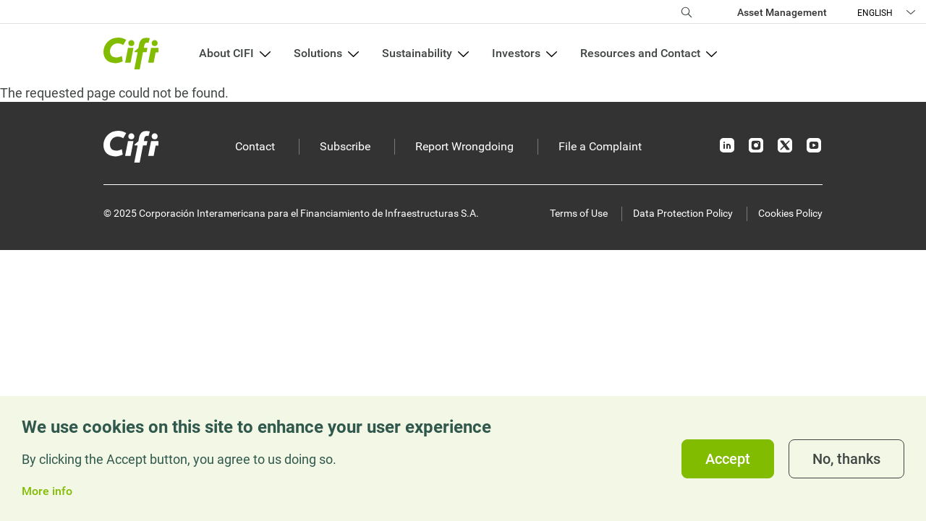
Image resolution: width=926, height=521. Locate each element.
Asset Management (782, 12)
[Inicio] (130, 147)
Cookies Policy (790, 213)
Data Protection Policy (683, 213)
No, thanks (846, 459)
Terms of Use (579, 213)
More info (47, 491)
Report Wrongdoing (464, 146)
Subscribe (345, 146)
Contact (255, 146)
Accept (727, 459)
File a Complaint (600, 146)
